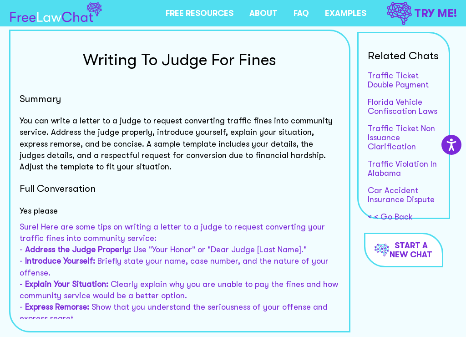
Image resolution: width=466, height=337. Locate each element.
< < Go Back (390, 216)
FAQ (301, 13)
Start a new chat (404, 250)
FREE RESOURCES (199, 13)
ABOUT (263, 13)
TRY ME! (422, 13)
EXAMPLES (345, 13)
